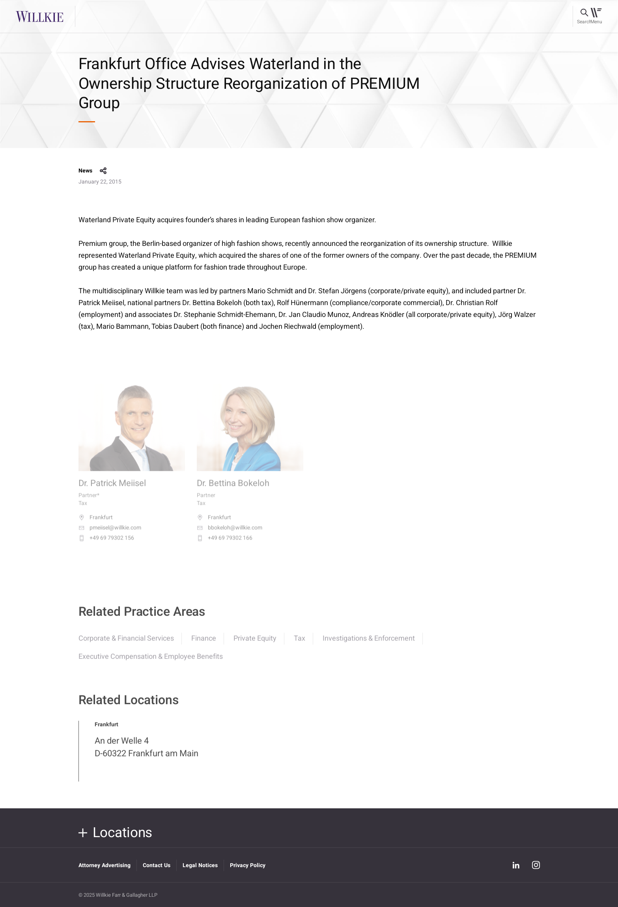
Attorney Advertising (104, 865)
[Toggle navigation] (596, 16)
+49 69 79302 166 (224, 544)
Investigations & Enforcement (369, 643)
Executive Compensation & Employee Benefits (150, 661)
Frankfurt (95, 524)
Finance (203, 643)
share (103, 170)
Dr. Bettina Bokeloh (233, 490)
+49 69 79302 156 (106, 544)
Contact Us (156, 865)
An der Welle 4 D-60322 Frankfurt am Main (146, 752)
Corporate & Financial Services (126, 643)
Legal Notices (200, 865)
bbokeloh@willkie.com (229, 534)
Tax (299, 643)
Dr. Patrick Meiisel (112, 490)
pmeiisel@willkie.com (109, 534)
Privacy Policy (247, 865)
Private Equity (254, 643)
